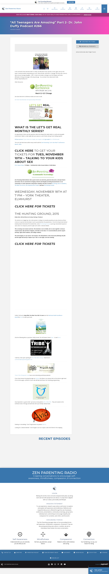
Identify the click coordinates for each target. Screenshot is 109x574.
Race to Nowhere (62, 183)
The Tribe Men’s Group (37, 357)
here (21, 317)
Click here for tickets (35, 206)
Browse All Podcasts (87, 46)
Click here (24, 150)
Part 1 (52, 337)
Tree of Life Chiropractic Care (22, 375)
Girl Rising (54, 183)
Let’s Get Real (49, 127)
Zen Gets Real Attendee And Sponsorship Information (28, 99)
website (37, 378)
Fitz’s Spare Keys (19, 165)
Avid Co (44, 424)
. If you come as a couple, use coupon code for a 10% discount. (37, 139)
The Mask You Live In (20, 185)
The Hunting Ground (49, 185)
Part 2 (59, 337)
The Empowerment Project (32, 185)
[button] (63, 8)
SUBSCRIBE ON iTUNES (87, 42)
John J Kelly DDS (47, 402)
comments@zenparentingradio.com (23, 359)
